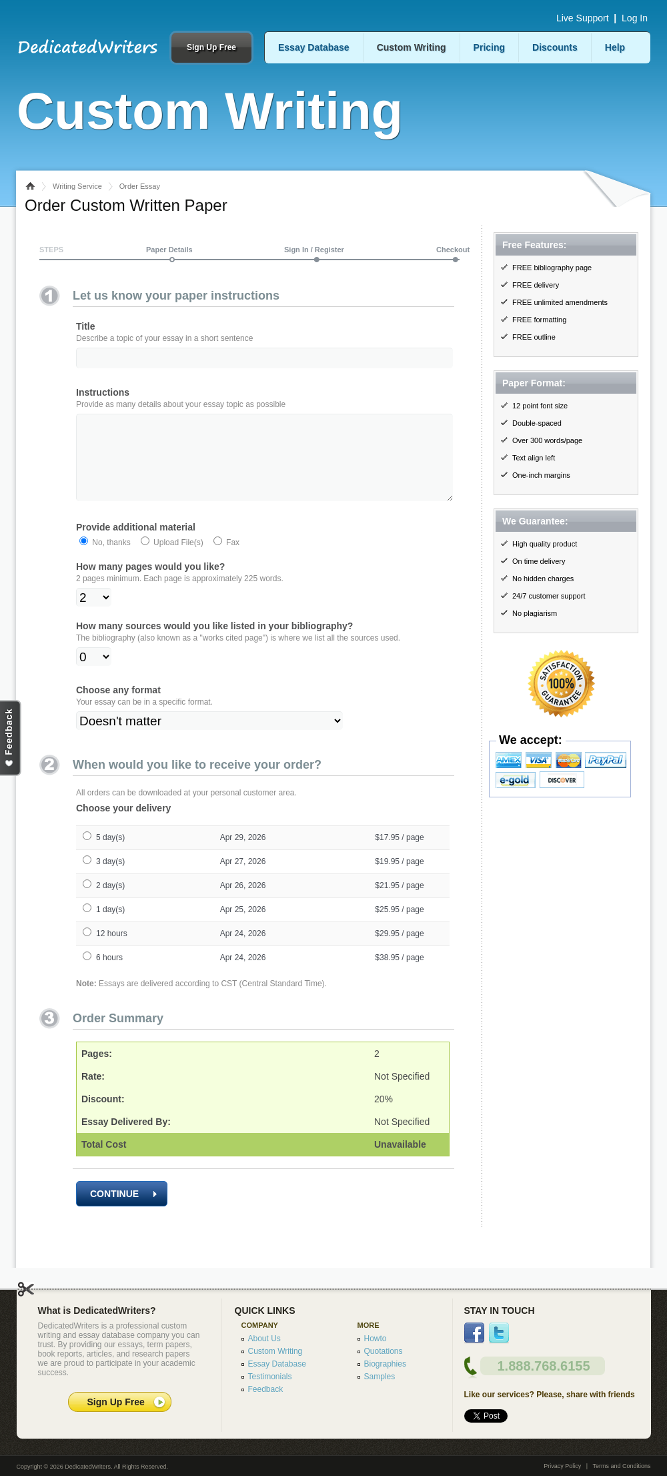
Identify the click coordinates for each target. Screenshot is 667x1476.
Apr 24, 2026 (243, 952)
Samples (380, 1376)
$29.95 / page (399, 952)
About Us (264, 1338)
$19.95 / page (399, 880)
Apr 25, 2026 (243, 928)
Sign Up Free (211, 47)
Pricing (489, 47)
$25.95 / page (399, 928)
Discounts (555, 47)
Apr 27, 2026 (243, 880)
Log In (635, 18)
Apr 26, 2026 (243, 904)
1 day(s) (110, 928)
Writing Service (77, 186)
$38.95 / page (399, 976)
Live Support (582, 18)
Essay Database (314, 47)
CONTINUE (123, 1212)
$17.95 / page (399, 856)
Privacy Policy (562, 1466)
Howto (375, 1338)
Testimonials (270, 1376)
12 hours (111, 952)
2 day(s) (110, 904)
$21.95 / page (399, 904)
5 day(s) (110, 856)
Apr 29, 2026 (243, 856)
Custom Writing (411, 47)
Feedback (265, 1389)
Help (615, 47)
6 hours (109, 976)
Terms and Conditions (621, 1466)
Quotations (383, 1351)
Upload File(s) (177, 561)
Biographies (385, 1364)
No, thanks (110, 561)
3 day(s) (110, 880)
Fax (231, 561)
